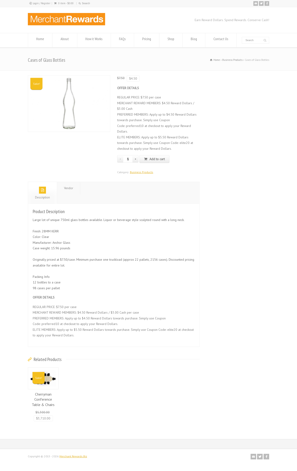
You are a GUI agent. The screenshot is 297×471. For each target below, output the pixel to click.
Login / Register (41, 3)
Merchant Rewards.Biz (73, 456)
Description (42, 193)
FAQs (122, 40)
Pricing (146, 40)
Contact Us (220, 40)
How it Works (94, 40)
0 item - (66, 3)
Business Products (232, 60)
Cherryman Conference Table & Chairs (43, 399)
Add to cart (157, 159)
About (65, 40)
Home (40, 40)
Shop (171, 40)
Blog (194, 40)
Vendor (68, 188)
